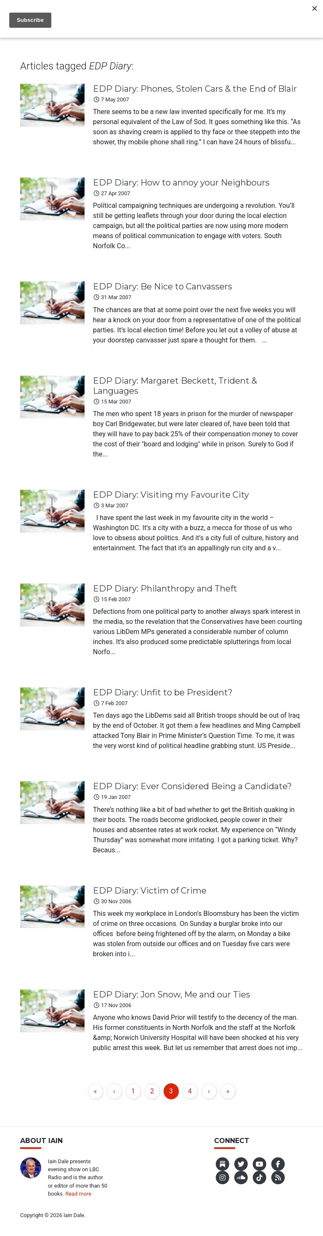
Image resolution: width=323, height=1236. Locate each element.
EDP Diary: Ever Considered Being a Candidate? (192, 786)
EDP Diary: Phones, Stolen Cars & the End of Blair (195, 89)
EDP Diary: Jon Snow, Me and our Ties (171, 994)
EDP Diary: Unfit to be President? (163, 692)
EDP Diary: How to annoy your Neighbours (181, 183)
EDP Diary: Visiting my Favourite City (171, 495)
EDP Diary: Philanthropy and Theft (165, 589)
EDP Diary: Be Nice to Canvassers (162, 286)
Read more (78, 1194)
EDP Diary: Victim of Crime (150, 891)
